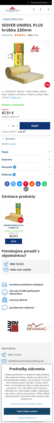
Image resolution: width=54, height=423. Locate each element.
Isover (13, 143)
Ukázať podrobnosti (27, 417)
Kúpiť (34, 125)
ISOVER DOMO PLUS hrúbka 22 (13, 226)
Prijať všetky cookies (27, 411)
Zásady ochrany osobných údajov (27, 403)
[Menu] (48, 9)
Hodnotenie (7, 35)
